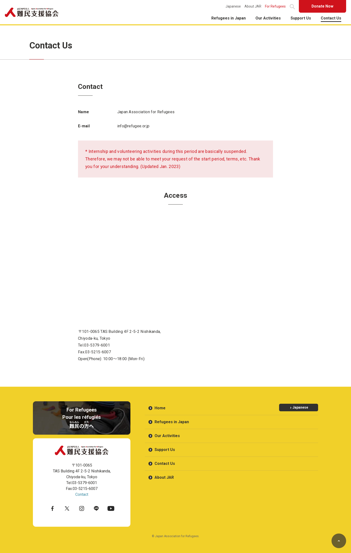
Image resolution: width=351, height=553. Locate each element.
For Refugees (273, 6)
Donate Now (322, 6)
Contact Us (331, 18)
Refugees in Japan (228, 18)
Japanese (231, 6)
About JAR (251, 6)
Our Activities (268, 18)
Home (160, 408)
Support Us (301, 18)
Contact (81, 494)
